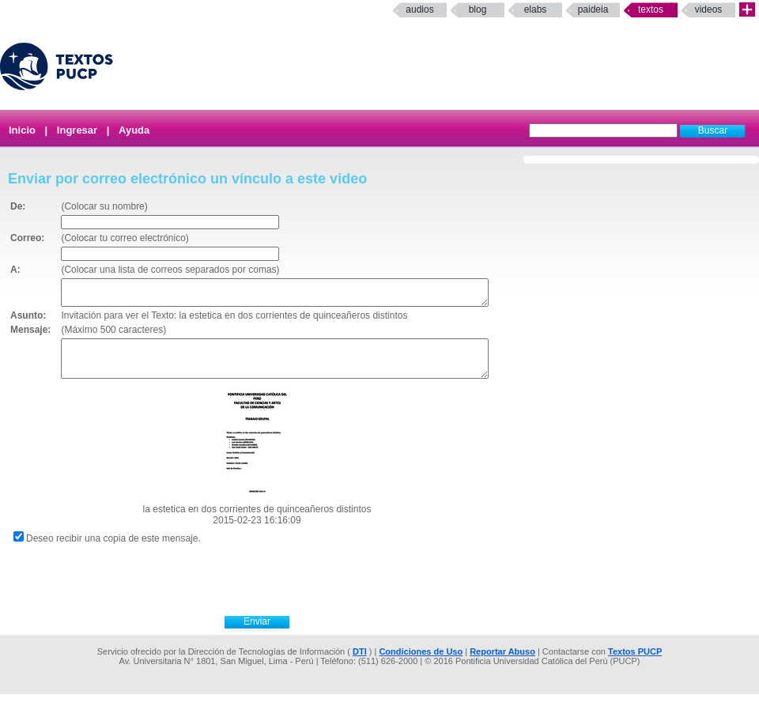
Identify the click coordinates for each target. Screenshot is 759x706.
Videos (709, 9)
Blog (478, 9)
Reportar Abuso (502, 663)
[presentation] (274, 590)
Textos (650, 9)
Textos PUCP (635, 663)
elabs (535, 9)
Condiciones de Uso (421, 663)
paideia (593, 9)
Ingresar (77, 130)
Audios (419, 9)
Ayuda (134, 130)
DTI (360, 663)
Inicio (22, 130)
